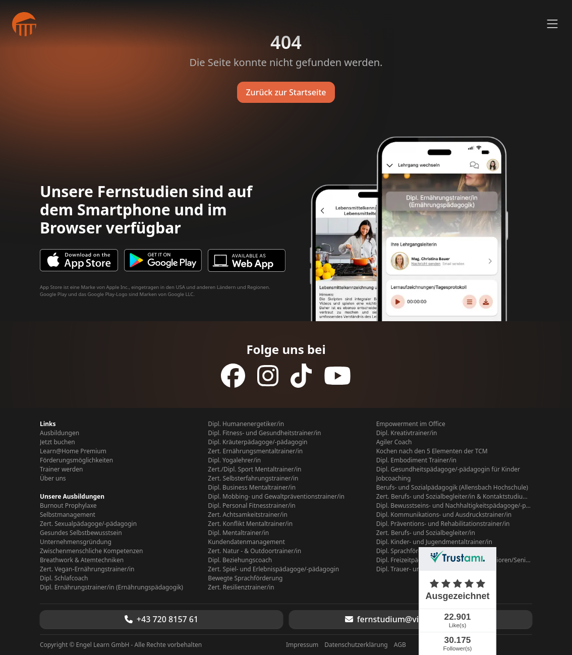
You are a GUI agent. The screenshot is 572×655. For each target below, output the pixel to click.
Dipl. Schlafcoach (64, 578)
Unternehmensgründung (75, 542)
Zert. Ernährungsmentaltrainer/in (255, 451)
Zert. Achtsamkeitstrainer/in (247, 515)
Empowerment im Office (410, 424)
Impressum (302, 645)
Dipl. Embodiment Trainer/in (416, 460)
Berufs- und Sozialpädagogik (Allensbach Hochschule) (452, 488)
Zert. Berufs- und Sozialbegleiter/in (425, 533)
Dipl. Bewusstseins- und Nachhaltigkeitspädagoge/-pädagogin (454, 506)
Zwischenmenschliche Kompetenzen (91, 551)
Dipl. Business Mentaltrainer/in (252, 488)
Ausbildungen (59, 433)
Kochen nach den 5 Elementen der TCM (432, 451)
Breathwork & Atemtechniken (82, 560)
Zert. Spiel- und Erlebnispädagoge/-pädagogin (273, 569)
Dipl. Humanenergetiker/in (246, 424)
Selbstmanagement (67, 515)
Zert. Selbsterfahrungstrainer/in (253, 478)
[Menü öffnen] (552, 24)
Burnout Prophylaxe (68, 506)
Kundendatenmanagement (246, 542)
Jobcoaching (393, 478)
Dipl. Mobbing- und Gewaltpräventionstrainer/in (276, 497)
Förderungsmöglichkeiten (76, 460)
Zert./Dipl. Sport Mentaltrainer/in (254, 469)
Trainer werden (61, 469)
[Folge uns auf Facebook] (233, 376)
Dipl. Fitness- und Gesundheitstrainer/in (264, 433)
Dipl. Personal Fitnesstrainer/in (251, 506)
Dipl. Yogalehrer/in (234, 460)
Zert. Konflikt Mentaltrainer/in (250, 524)
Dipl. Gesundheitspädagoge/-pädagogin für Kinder (448, 469)
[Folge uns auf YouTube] (337, 376)
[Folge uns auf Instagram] (267, 376)
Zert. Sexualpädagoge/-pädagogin (88, 524)
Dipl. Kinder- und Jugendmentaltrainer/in (434, 542)
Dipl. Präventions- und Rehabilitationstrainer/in (443, 524)
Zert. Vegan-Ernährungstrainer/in (87, 569)
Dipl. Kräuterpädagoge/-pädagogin (257, 442)
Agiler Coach (394, 442)
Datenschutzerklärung (355, 645)
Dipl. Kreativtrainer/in (406, 433)
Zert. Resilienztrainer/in (241, 587)
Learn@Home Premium (73, 451)
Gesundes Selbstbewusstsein (81, 533)
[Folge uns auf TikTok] (301, 376)
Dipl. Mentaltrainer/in (238, 533)
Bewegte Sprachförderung (245, 578)
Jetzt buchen (57, 442)
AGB (400, 645)
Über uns (53, 478)
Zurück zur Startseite (286, 92)
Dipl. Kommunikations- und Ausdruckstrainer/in (444, 515)
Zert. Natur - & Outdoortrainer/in (254, 551)
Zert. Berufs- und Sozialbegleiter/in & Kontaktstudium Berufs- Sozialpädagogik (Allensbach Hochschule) (454, 497)
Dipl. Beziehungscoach (240, 560)
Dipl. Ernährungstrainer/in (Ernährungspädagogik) (111, 587)
